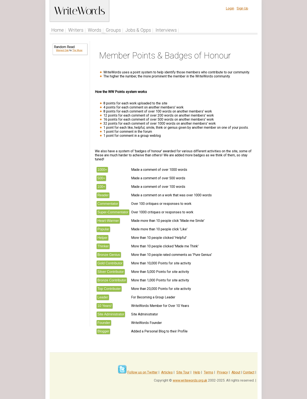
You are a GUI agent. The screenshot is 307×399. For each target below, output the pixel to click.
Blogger (103, 331)
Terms (208, 372)
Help (196, 372)
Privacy (222, 372)
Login (230, 8)
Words (94, 30)
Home (57, 30)
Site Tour (183, 372)
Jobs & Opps (138, 30)
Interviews (166, 30)
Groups (113, 30)
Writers (75, 30)
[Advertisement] (70, 127)
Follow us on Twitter (142, 372)
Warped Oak (62, 50)
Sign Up (242, 8)
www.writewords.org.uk (190, 380)
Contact (248, 372)
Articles (167, 372)
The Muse (77, 50)
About (236, 372)
